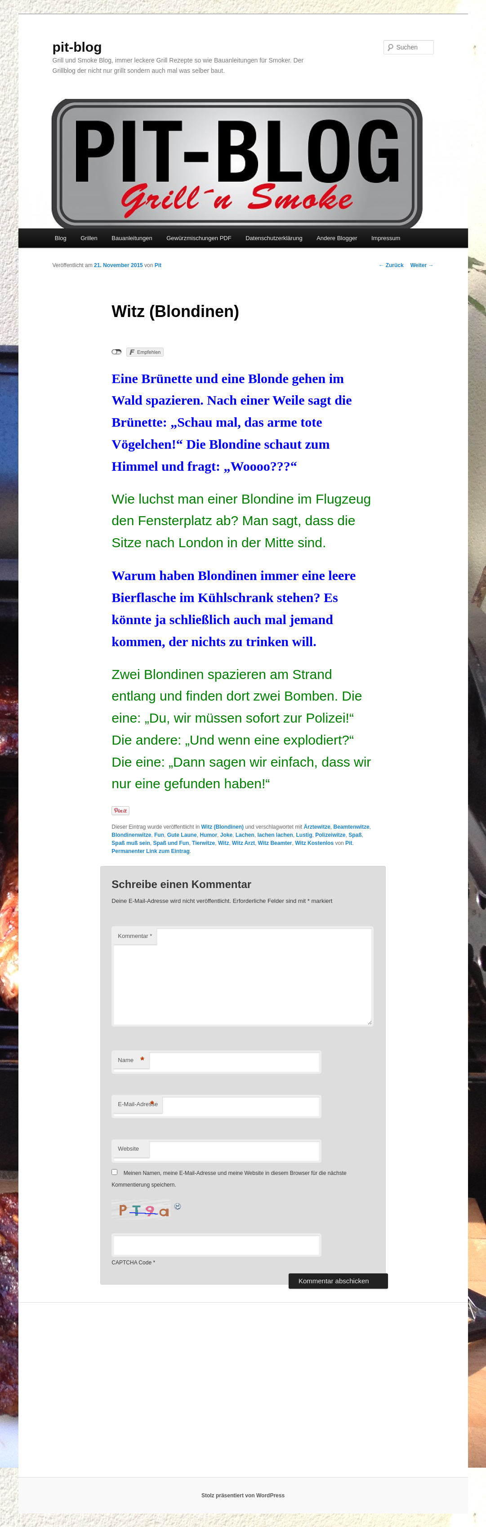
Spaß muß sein (130, 843)
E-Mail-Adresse (138, 1104)
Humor (208, 835)
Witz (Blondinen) (222, 827)
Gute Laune (182, 835)
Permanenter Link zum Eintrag (150, 851)
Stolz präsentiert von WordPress (243, 1495)
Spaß (354, 835)
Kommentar (135, 936)
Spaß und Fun (171, 843)
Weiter (422, 265)
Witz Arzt (243, 843)
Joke (226, 835)
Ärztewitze (317, 827)
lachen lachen (275, 835)
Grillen (89, 238)
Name (131, 1060)
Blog (61, 238)
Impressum (385, 238)
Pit (158, 265)
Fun (159, 835)
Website (128, 1148)
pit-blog (77, 47)
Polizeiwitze (330, 835)
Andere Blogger (337, 238)
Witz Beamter (275, 843)
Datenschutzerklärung (273, 238)
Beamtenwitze (352, 827)
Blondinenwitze (131, 835)
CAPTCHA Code (131, 1262)
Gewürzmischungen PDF (199, 238)
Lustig (304, 835)
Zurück (391, 265)
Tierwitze (203, 843)
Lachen (245, 835)
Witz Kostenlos (314, 843)
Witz (223, 843)
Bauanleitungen (131, 238)
